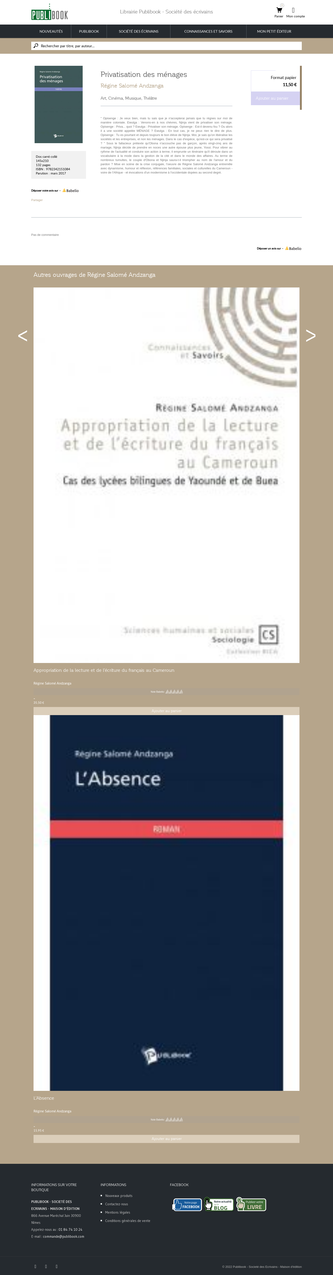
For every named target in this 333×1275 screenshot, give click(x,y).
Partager (37, 200)
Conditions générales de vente (127, 1220)
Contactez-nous (116, 1204)
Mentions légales (117, 1212)
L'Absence (44, 1098)
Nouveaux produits (119, 1195)
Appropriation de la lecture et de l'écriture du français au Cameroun (104, 670)
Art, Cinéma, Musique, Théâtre (129, 98)
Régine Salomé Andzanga (132, 86)
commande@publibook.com (63, 1236)
